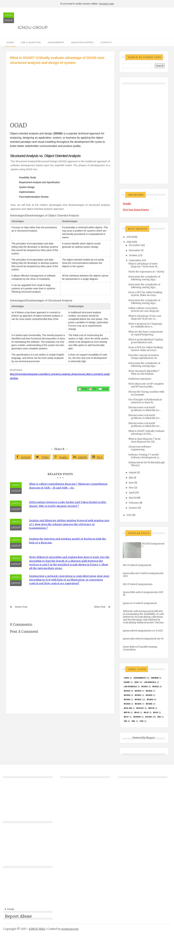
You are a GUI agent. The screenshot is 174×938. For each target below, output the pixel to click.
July (131, 477)
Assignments (56, 42)
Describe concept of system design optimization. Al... (143, 356)
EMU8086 (155, 678)
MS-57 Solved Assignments (137, 584)
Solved (148, 717)
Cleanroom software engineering (139, 448)
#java (126, 678)
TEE (125, 721)
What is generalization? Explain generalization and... (145, 341)
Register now (106, 3)
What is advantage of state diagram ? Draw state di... (143, 265)
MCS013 (127, 691)
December (134, 245)
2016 (128, 242)
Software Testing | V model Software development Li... (144, 456)
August (133, 472)
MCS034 (138, 704)
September (135, 260)
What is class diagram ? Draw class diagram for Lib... (144, 440)
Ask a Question (31, 42)
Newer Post (21, 606)
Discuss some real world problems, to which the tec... (144, 409)
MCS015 (149, 691)
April (131, 492)
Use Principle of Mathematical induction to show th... (145, 401)
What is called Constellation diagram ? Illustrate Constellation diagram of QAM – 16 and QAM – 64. (68, 486)
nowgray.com (70, 929)
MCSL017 (140, 708)
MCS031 (138, 699)
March (132, 497)
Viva (142, 721)
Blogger (150, 737)
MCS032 (150, 699)
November (134, 250)
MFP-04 (151, 708)
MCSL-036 (128, 708)
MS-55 (155, 712)
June (131, 482)
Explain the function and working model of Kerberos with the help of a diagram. (67, 540)
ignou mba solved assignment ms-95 (143, 638)
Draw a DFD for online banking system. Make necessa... (145, 294)
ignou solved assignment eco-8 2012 (143, 630)
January (133, 507)
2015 (128, 515)
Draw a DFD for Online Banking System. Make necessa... (145, 349)
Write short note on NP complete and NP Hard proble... (146, 385)
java (136, 682)
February (134, 502)
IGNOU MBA (37, 929)
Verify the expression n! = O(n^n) (146, 271)
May (131, 487)
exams (127, 682)
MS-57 (126, 717)
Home (10, 42)
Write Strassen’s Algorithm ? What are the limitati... (143, 372)
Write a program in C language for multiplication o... (145, 325)
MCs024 (127, 699)
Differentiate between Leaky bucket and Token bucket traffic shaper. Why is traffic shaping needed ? (67, 504)
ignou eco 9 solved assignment (140, 603)
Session (137, 717)
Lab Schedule (130, 686)
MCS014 (138, 691)
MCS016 (127, 695)
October (133, 255)
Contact (106, 42)
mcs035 (149, 704)
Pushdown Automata (139, 378)
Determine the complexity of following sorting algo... (144, 278)
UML (133, 721)
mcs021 (138, 695)
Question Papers (82, 42)
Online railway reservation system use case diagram (143, 309)
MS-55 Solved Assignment (137, 565)
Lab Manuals (150, 682)
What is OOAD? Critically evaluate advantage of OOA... (146, 432)
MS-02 (146, 712)
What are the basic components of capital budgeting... (145, 333)
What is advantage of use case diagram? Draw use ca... (144, 317)
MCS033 (127, 704)
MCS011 (144, 686)
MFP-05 (127, 712)
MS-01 (136, 712)
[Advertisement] (60, 90)
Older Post (99, 606)
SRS (159, 717)
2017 (128, 237)
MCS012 (155, 686)
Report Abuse (18, 916)
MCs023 (149, 695)
